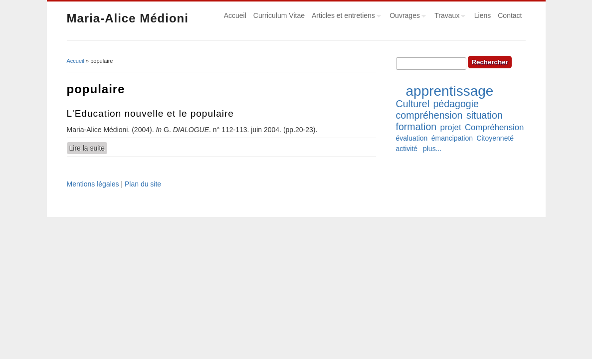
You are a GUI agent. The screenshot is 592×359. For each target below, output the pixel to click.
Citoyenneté (495, 138)
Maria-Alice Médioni (128, 18)
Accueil (235, 15)
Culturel (413, 103)
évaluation (412, 138)
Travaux (448, 16)
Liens (482, 15)
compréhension (429, 115)
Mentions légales (93, 184)
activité (407, 149)
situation (484, 115)
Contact (510, 15)
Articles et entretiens (344, 16)
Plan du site (143, 184)
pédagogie (456, 103)
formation (416, 126)
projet (450, 127)
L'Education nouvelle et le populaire (150, 113)
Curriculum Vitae (279, 15)
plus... (432, 149)
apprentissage (450, 91)
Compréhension (494, 127)
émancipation (452, 138)
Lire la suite (88, 147)
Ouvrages (406, 16)
